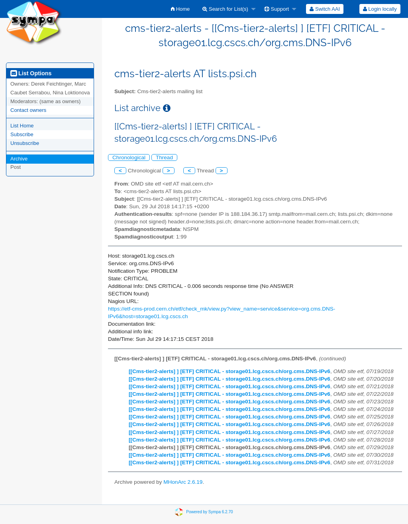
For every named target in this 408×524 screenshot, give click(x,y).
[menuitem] (180, 9)
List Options (30, 73)
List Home (22, 126)
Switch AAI (325, 9)
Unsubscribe (24, 143)
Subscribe (21, 134)
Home (180, 9)
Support (276, 9)
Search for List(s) (225, 9)
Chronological (128, 157)
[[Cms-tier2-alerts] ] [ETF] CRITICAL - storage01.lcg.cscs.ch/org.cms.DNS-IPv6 (229, 371)
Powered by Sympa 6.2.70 (209, 512)
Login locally (380, 9)
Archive (18, 159)
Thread (164, 157)
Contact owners (28, 110)
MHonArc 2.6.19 (182, 482)
